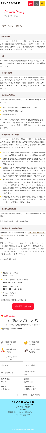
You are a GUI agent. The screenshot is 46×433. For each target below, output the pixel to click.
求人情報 (4, 365)
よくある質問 (29, 365)
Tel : (23, 321)
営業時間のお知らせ (23, 306)
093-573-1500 (25, 415)
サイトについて (7, 373)
